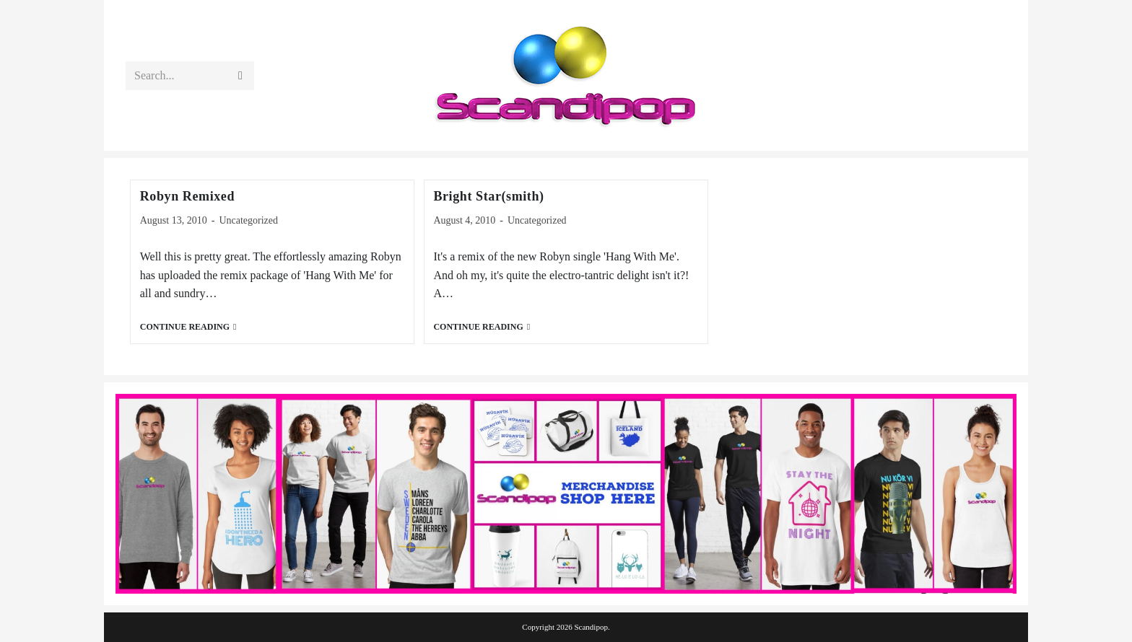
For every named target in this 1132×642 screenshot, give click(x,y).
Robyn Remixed (187, 196)
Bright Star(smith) (488, 196)
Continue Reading (188, 327)
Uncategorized (248, 220)
